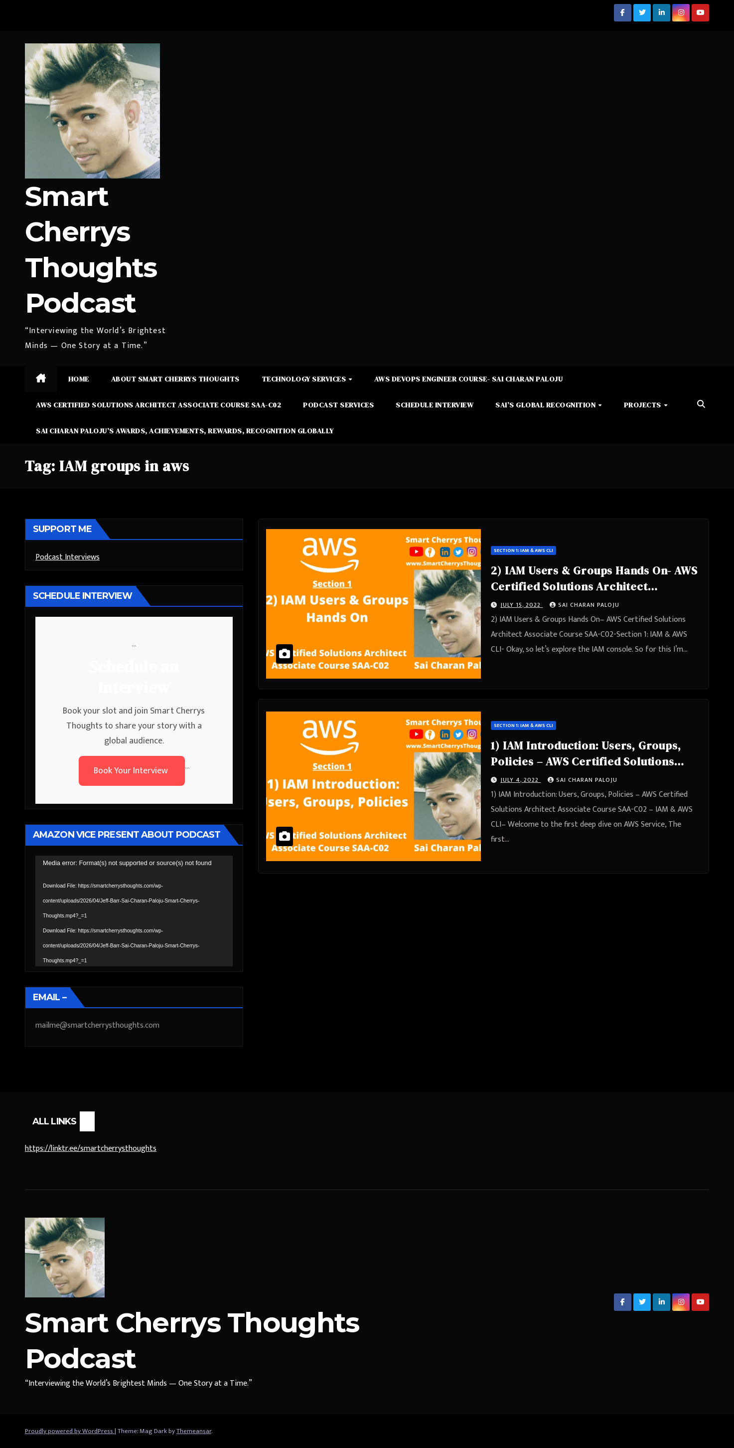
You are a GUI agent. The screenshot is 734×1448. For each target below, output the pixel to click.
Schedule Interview (434, 405)
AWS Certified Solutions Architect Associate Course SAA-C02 (158, 405)
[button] (701, 404)
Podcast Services (338, 405)
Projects (643, 405)
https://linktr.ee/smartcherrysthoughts (90, 1148)
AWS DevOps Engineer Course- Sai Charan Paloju (468, 379)
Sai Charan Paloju (584, 605)
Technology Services (305, 379)
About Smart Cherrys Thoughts (175, 379)
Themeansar (193, 1431)
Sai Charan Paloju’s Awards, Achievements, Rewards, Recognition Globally (185, 431)
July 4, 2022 (520, 780)
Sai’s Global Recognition (546, 405)
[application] (134, 911)
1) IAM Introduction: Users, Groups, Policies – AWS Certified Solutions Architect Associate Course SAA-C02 (588, 761)
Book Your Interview (132, 770)
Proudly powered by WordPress (70, 1431)
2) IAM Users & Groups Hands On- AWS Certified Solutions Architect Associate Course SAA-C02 (594, 586)
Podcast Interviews (67, 557)
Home (78, 379)
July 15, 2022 (521, 605)
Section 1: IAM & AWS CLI (523, 550)
